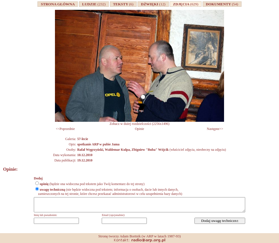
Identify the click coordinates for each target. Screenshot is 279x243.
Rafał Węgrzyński (90, 150)
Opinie (139, 129)
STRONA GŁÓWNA (57, 4)
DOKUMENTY (222, 4)
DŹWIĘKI (153, 4)
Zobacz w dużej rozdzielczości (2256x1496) (139, 122)
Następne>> (215, 129)
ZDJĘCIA (185, 4)
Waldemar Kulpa (117, 150)
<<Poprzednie (65, 129)
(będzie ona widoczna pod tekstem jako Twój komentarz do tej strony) (92, 184)
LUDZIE (94, 4)
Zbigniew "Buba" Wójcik (150, 150)
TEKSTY (123, 4)
